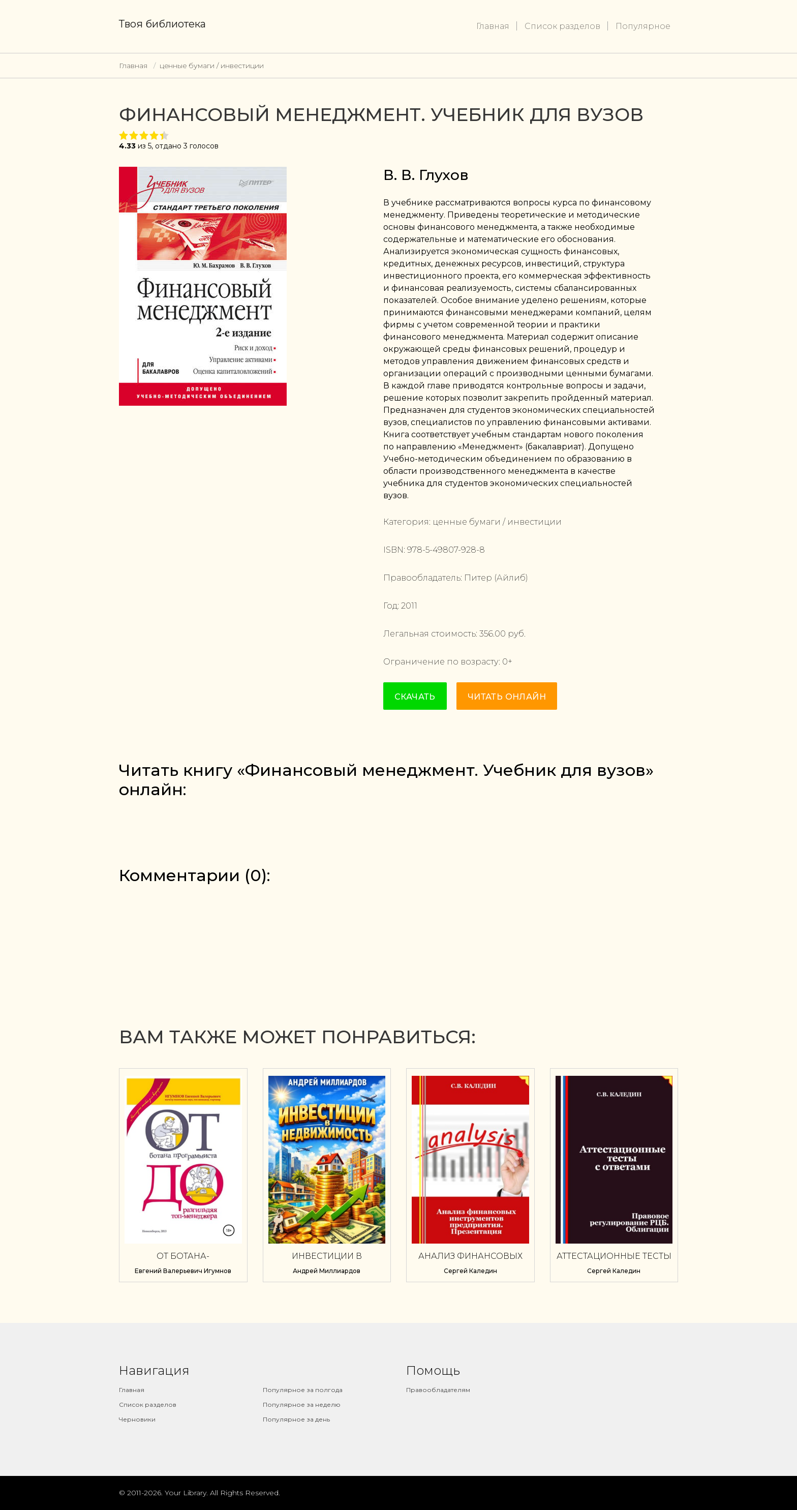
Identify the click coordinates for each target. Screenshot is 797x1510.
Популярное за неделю (302, 1404)
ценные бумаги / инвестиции (212, 65)
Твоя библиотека (162, 24)
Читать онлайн (507, 697)
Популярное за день (296, 1419)
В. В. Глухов (426, 175)
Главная (492, 26)
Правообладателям (438, 1390)
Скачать (415, 697)
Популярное (643, 26)
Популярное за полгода (303, 1390)
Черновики (137, 1419)
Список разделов (562, 26)
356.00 (492, 634)
